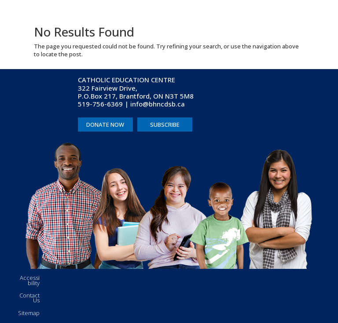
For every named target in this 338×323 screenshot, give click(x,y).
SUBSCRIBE (165, 124)
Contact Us (29, 298)
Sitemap (29, 313)
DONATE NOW (105, 124)
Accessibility (30, 280)
